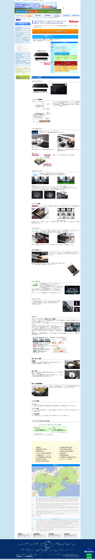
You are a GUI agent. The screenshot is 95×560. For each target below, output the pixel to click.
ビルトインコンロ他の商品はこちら (55, 31)
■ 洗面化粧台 (18, 35)
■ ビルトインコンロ (20, 42)
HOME (33, 17)
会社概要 (17, 554)
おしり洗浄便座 (39, 549)
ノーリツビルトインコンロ (22, 544)
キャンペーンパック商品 (28, 15)
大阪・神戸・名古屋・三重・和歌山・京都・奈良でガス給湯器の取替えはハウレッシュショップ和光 (18, 559)
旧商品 (37, 17)
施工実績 (47, 15)
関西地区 (89, 554)
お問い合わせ (75, 15)
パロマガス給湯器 (43, 543)
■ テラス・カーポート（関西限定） (22, 64)
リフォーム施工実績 (57, 15)
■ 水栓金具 (18, 29)
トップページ (19, 15)
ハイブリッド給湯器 (43, 545)
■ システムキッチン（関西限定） (23, 40)
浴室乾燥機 (68, 544)
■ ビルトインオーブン (20, 52)
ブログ (40, 554)
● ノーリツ (19, 45)
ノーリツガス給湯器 (34, 543)
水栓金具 (28, 549)
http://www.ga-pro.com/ (75, 556)
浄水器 (50, 550)
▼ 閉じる (89, 549)
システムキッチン (61, 549)
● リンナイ (19, 47)
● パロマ (19, 49)
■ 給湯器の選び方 (19, 70)
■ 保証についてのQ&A (20, 72)
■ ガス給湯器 (18, 27)
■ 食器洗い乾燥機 (19, 57)
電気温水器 (58, 543)
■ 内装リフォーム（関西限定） (22, 68)
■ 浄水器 (17, 59)
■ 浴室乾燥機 (18, 55)
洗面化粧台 (47, 544)
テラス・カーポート (63, 550)
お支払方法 (66, 15)
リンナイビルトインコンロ (67, 543)
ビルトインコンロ (69, 549)
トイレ (41, 544)
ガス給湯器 (22, 549)
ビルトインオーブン (29, 550)
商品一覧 (38, 15)
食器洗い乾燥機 (60, 544)
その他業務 (30, 554)
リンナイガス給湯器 (25, 543)
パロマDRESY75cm (44, 17)
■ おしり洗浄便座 (19, 33)
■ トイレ (17, 31)
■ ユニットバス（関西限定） (22, 38)
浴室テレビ (74, 544)
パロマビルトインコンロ (33, 544)
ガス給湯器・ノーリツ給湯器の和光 (24, 556)
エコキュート (51, 543)
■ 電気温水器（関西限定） (21, 61)
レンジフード (53, 544)
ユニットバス (51, 545)
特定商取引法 (23, 554)
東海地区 (89, 557)
